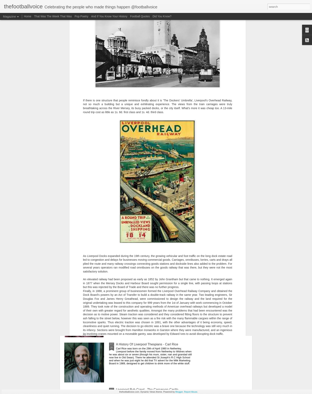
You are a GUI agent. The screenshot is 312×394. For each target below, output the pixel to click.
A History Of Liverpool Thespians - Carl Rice (147, 344)
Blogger (179, 392)
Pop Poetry (81, 16)
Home (27, 16)
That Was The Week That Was (53, 16)
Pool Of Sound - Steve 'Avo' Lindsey (141, 299)
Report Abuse (190, 392)
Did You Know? (162, 16)
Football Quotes (140, 16)
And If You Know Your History (109, 16)
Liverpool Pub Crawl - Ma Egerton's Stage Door (149, 254)
